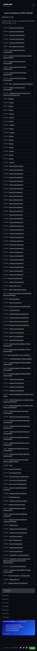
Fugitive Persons (14, 579)
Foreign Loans (13, 525)
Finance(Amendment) (16, 215)
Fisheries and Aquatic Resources (19, 417)
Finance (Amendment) (16, 166)
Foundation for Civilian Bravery (19, 555)
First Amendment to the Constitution (18, 355)
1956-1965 (6, 595)
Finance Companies (15, 303)
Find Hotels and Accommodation (14, 627)
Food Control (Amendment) (18, 480)
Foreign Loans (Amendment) (18, 529)
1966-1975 (6, 599)
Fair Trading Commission (16, 46)
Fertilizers (11, 99)
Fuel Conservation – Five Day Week (19, 576)
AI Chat (32, 648)
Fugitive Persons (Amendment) (18, 583)
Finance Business (14, 299)
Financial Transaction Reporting (19, 325)
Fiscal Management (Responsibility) (21, 359)
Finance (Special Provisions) (17, 289)
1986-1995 (5, 606)
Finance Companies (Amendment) (19, 306)
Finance (11, 102)
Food (10, 465)
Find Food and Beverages (12, 628)
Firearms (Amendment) (16, 329)
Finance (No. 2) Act (15, 286)
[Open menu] (33, 5)
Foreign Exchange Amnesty (16, 504)
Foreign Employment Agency (18, 493)
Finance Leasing (14, 310)
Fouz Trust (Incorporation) (18, 566)
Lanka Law (7, 4)
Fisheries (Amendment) (16, 379)
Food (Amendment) (15, 469)
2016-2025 (6, 617)
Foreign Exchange (14, 497)
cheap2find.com (22, 621)
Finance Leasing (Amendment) (19, 314)
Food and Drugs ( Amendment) (19, 476)
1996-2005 (6, 610)
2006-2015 (6, 613)
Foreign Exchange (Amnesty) (18, 501)
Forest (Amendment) (15, 536)
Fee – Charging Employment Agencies (21, 84)
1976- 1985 (6, 603)
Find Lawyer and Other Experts (13, 625)
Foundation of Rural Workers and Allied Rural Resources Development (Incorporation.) (16, 560)
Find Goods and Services (12, 630)
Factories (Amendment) (16, 28)
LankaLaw (14, 647)
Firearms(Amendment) (16, 340)
